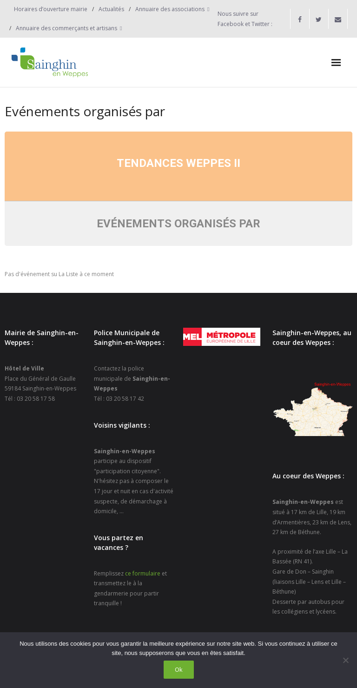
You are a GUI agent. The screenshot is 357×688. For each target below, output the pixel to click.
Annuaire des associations (170, 9)
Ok (179, 669)
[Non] (345, 660)
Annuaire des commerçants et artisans (66, 28)
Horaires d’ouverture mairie (50, 9)
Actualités (111, 9)
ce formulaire (142, 573)
